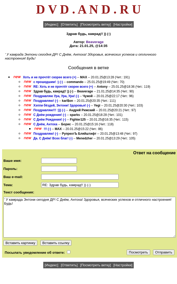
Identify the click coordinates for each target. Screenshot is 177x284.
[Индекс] (51, 24)
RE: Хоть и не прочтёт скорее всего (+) (63, 86)
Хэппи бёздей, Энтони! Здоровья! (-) (61, 105)
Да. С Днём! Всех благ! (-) (52, 138)
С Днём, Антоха (45, 124)
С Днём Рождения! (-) (49, 119)
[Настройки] (122, 24)
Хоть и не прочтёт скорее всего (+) (49, 77)
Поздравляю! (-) (45, 101)
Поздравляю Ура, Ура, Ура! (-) (56, 96)
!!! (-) (48, 129)
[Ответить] (69, 24)
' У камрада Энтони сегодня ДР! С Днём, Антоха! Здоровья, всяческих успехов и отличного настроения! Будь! (89, 217)
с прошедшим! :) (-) (48, 82)
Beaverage (94, 42)
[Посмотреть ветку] (95, 24)
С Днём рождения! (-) (49, 115)
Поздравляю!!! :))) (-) (49, 110)
